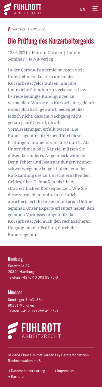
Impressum (65, 370)
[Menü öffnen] (95, 9)
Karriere (17, 376)
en (83, 9)
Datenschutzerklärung (28, 370)
